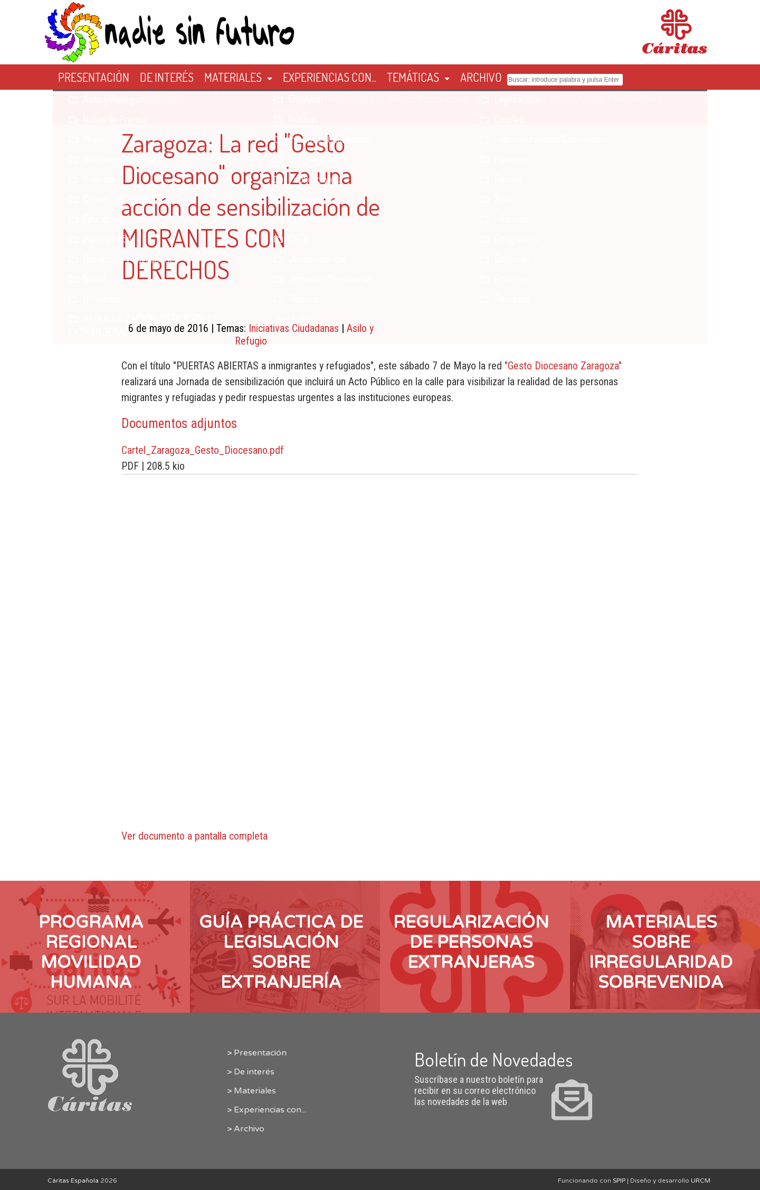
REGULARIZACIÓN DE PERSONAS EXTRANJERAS (471, 942)
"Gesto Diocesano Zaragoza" (563, 365)
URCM (700, 1180)
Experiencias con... (270, 1110)
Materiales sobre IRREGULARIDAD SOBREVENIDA (661, 952)
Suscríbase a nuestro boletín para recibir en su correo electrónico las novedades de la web (506, 1085)
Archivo (249, 1129)
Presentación (260, 1053)
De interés (254, 1072)
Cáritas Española (73, 1180)
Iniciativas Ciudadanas (294, 328)
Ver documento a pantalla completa (194, 836)
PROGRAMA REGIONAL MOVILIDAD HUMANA (91, 952)
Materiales (255, 1091)
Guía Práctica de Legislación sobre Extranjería (281, 952)
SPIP (619, 1180)
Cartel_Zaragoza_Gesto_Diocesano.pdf (202, 450)
